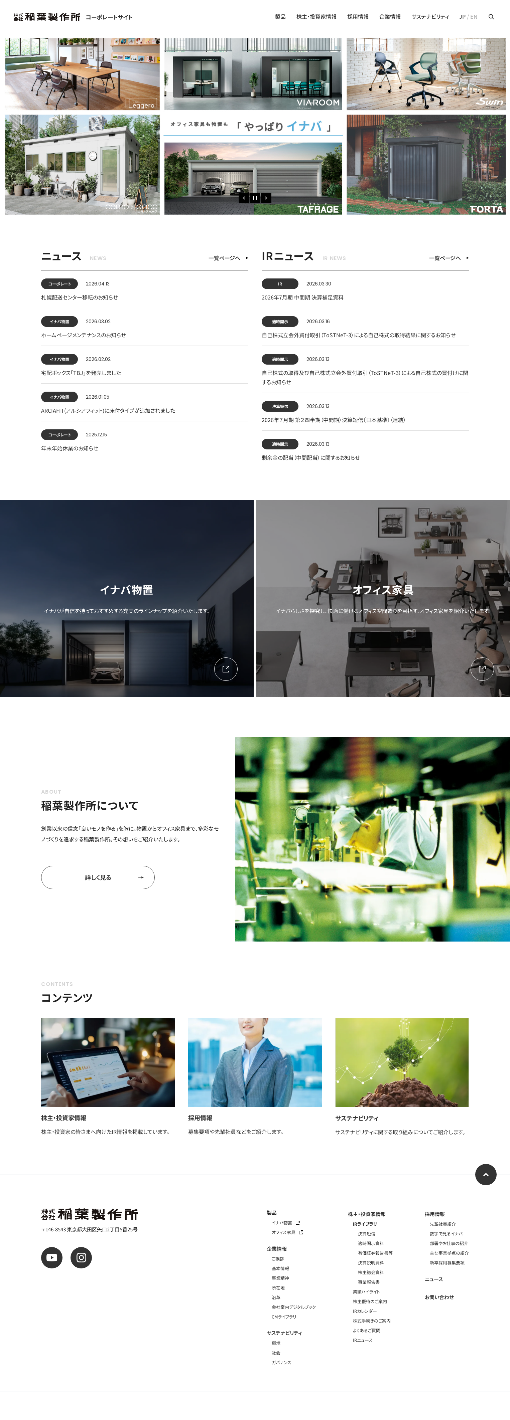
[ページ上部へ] (486, 1174)
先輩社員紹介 (443, 1224)
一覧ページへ (228, 257)
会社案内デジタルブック (294, 1307)
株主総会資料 (371, 1272)
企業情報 (390, 16)
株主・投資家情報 (316, 16)
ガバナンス (281, 1362)
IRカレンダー (365, 1311)
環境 (276, 1343)
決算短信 (366, 1233)
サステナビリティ (430, 16)
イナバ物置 (286, 1222)
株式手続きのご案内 (372, 1320)
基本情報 (280, 1268)
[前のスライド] (244, 198)
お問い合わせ (439, 1296)
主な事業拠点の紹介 (449, 1253)
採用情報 (358, 16)
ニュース (434, 1278)
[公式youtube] (51, 1257)
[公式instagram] (81, 1257)
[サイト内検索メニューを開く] (491, 16)
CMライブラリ (284, 1316)
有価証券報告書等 (375, 1253)
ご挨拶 (278, 1258)
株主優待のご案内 (370, 1301)
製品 (280, 16)
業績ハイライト (366, 1291)
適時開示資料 (371, 1243)
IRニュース (363, 1340)
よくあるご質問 (366, 1330)
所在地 (278, 1287)
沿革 (276, 1297)
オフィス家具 (287, 1232)
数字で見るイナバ (446, 1233)
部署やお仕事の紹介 (449, 1243)
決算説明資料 (371, 1262)
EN (474, 16)
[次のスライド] (266, 198)
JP (462, 16)
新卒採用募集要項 (447, 1262)
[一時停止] (255, 198)
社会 (276, 1353)
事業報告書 (369, 1282)
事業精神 (280, 1278)
